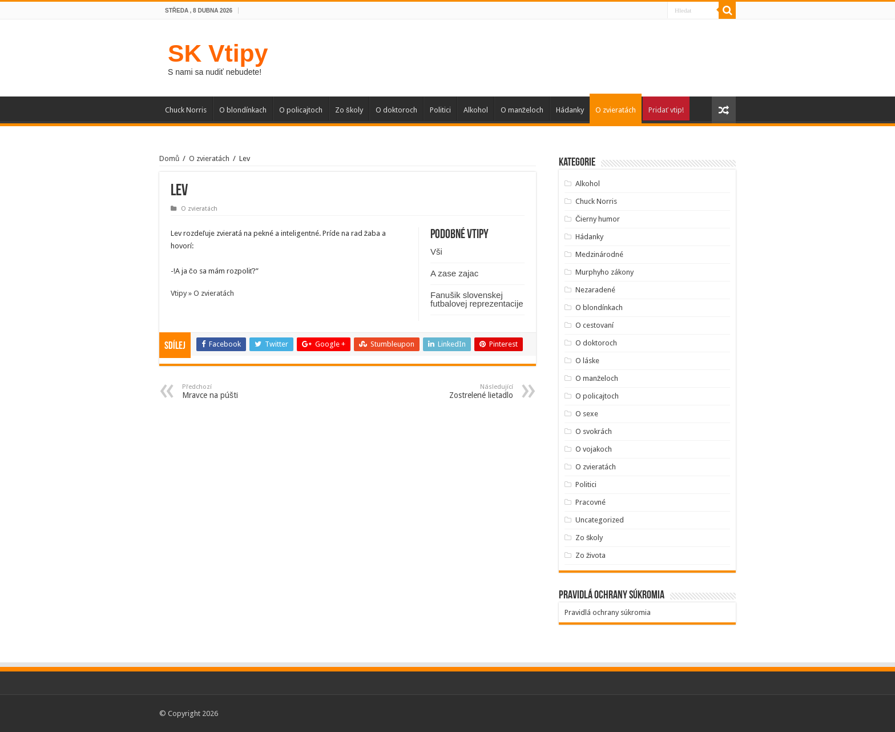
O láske (587, 360)
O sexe (586, 413)
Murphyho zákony (604, 272)
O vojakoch (593, 449)
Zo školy (349, 110)
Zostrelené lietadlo (454, 391)
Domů (169, 158)
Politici (440, 110)
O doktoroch (396, 110)
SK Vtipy (218, 53)
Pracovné (590, 502)
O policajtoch (300, 110)
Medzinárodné (599, 254)
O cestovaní (594, 325)
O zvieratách (615, 110)
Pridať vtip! (666, 110)
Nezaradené (595, 289)
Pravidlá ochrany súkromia (608, 612)
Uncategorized (599, 520)
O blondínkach (243, 110)
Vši (436, 251)
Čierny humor (597, 219)
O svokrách (593, 431)
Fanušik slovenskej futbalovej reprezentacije (476, 299)
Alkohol (475, 110)
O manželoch (522, 110)
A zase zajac (454, 273)
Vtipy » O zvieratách (202, 293)
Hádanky (570, 110)
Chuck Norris (186, 110)
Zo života (590, 555)
